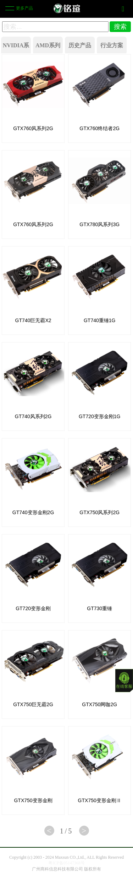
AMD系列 (47, 45)
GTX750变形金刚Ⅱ (99, 800)
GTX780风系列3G (99, 224)
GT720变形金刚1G (99, 416)
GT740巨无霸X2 (33, 320)
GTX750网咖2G (99, 704)
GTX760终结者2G (99, 128)
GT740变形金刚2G (33, 512)
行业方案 (111, 45)
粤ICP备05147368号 (66, 862)
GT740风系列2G (33, 416)
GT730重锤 (99, 608)
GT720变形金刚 (33, 608)
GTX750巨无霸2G (33, 704)
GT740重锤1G (99, 320)
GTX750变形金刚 (33, 800)
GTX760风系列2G (33, 128)
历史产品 (79, 45)
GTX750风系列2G (99, 512)
